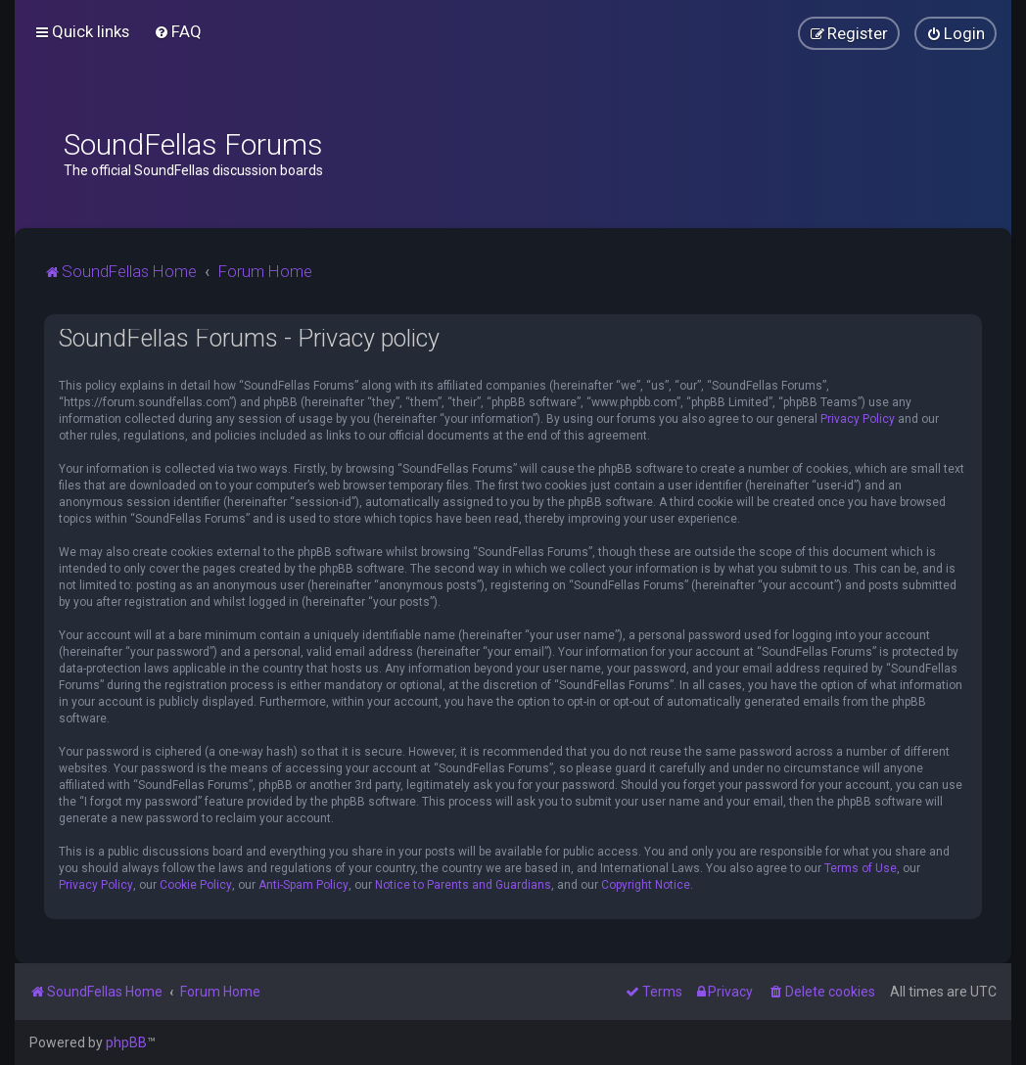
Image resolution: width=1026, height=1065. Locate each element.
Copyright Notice (645, 885)
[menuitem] (178, 31)
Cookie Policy (196, 885)
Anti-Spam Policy (303, 885)
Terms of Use (860, 868)
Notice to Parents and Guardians (463, 885)
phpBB (126, 1042)
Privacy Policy (857, 419)
